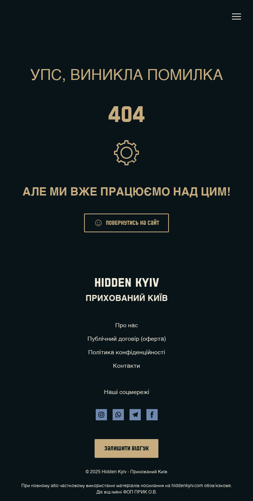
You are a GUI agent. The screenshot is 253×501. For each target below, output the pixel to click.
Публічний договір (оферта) (126, 339)
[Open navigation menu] (236, 16)
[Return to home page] (20, 16)
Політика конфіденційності (126, 353)
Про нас (126, 326)
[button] (126, 223)
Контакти (126, 366)
